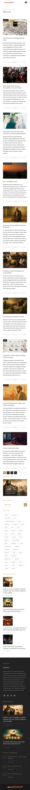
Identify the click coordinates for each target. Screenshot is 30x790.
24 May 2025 (7, 427)
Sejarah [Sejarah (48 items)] (13, 562)
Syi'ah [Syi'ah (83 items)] (6, 565)
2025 (9, 9)
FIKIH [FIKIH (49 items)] (6, 533)
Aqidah (5, 298)
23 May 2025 (7, 468)
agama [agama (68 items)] (6, 515)
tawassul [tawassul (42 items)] (21, 565)
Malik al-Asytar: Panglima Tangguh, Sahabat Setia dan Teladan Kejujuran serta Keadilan (14, 490)
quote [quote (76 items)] (6, 555)
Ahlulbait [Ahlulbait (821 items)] (14, 515)
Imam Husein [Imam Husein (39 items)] (16, 540)
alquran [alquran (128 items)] (7, 524)
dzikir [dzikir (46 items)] (13, 530)
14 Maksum (6, 113)
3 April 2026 (7, 613)
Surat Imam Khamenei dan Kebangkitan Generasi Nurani (12, 87)
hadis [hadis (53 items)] (12, 533)
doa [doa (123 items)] (12, 527)
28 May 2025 (7, 157)
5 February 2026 (8, 595)
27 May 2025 (7, 201)
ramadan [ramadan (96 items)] (14, 555)
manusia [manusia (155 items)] (15, 549)
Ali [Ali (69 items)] (15, 518)
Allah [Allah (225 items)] (19, 521)
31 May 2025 (7, 62)
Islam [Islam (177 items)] (21, 543)
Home (4, 9)
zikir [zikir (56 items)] (13, 568)
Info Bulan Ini (7, 163)
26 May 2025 (7, 334)
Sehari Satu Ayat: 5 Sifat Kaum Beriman (17, 757)
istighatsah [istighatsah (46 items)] (8, 546)
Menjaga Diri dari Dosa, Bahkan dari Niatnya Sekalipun (14, 404)
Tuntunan (6, 433)
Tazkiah (6, 385)
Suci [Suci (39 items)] (20, 562)
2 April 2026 (7, 632)
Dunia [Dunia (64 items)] (6, 530)
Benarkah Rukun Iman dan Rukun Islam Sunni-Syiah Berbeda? (14, 610)
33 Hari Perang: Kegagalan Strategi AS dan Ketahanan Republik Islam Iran (15, 629)
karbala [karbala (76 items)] (17, 546)
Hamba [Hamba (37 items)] (19, 533)
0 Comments (14, 62)
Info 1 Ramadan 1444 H (15, 766)
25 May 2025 (7, 379)
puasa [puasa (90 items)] (20, 552)
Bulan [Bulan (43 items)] (22, 524)
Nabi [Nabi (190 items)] (14, 552)
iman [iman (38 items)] (6, 543)
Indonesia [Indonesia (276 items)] (13, 543)
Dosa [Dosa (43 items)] (18, 527)
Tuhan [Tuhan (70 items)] (6, 568)
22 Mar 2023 (11, 769)
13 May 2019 (11, 762)
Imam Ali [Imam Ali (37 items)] (7, 540)
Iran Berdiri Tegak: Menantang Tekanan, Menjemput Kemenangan (14, 647)
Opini (5, 340)
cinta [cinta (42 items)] (6, 527)
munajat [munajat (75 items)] (7, 552)
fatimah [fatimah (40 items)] (20, 530)
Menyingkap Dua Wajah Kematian (13, 316)
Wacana (6, 20)
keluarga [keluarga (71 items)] (7, 549)
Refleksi (6, 207)
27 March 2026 (8, 650)
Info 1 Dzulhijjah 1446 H (10, 181)
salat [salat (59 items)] (6, 562)
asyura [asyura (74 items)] (15, 524)
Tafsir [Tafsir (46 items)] (13, 565)
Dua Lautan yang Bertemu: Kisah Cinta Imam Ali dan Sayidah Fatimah (14, 132)
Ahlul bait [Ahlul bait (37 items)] (7, 518)
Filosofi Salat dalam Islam (11, 448)
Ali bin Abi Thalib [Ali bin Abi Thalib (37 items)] (9, 521)
